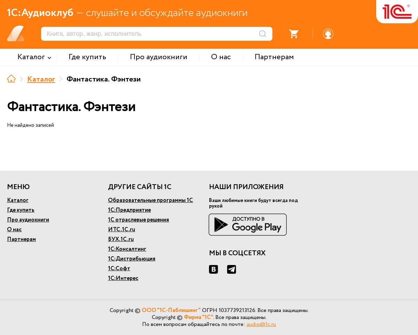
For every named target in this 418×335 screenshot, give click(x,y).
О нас (14, 230)
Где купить (20, 210)
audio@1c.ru (261, 324)
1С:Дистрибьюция (131, 259)
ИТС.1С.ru (121, 230)
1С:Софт (119, 269)
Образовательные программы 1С (150, 200)
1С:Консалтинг (127, 249)
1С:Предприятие (129, 210)
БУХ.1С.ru (121, 239)
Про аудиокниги (28, 220)
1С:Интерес (123, 278)
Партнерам (21, 239)
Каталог (41, 79)
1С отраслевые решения (138, 220)
